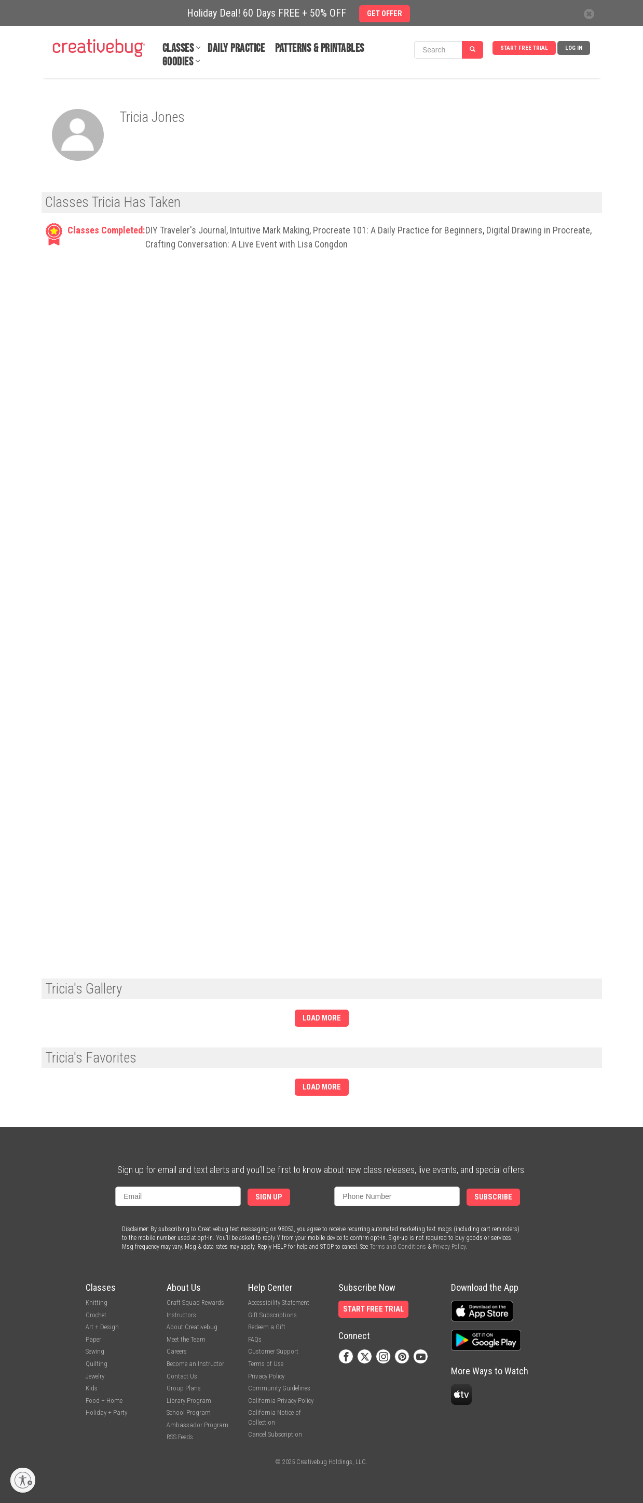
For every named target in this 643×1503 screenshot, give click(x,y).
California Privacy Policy (280, 1400)
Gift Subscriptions (272, 1315)
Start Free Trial (524, 48)
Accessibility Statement (278, 1302)
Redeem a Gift (266, 1327)
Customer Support (273, 1351)
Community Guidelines (279, 1388)
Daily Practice (236, 49)
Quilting (96, 1364)
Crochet (96, 1315)
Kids (92, 1388)
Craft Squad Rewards (195, 1302)
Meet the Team (186, 1339)
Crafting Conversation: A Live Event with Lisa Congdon (246, 244)
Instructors (181, 1315)
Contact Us (182, 1376)
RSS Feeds (180, 1437)
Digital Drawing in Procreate (538, 230)
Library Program (189, 1400)
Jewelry (95, 1376)
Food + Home (104, 1400)
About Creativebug (192, 1327)
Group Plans (184, 1388)
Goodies (178, 62)
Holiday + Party (106, 1412)
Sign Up (268, 1197)
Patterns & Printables (319, 49)
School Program (189, 1412)
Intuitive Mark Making (269, 230)
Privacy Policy (449, 1246)
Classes (178, 49)
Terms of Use (265, 1364)
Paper (93, 1339)
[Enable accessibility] (22, 1480)
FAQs (255, 1339)
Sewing (95, 1351)
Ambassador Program (197, 1425)
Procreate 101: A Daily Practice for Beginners (398, 230)
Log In (573, 48)
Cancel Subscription (275, 1434)
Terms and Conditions (398, 1246)
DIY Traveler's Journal (185, 230)
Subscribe (493, 1197)
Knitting (96, 1302)
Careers (177, 1351)
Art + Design (102, 1327)
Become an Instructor (195, 1364)
